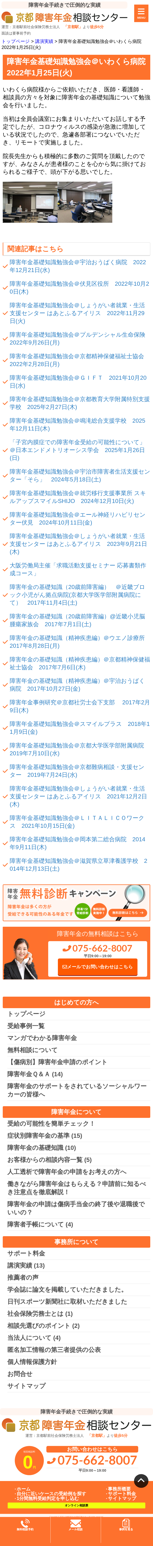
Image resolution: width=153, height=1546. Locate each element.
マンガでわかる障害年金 (42, 1038)
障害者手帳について (40, 1224)
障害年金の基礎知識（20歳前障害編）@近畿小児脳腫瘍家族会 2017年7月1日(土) (77, 620)
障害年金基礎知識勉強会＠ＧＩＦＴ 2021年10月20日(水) (78, 381)
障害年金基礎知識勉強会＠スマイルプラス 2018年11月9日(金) (80, 728)
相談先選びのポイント (43, 1325)
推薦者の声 (23, 1277)
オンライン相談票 (76, 1505)
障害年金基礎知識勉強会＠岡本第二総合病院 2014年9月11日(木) (77, 843)
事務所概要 (119, 1488)
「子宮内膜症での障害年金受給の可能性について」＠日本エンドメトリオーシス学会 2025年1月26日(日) (77, 450)
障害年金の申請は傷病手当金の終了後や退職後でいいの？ (76, 1208)
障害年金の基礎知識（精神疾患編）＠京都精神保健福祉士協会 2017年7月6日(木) (80, 663)
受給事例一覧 (26, 1026)
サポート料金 (26, 1253)
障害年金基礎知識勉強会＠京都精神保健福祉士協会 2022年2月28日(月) (80, 360)
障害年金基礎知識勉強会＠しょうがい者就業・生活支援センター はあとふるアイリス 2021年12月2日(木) (78, 796)
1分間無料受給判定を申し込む (48, 1498)
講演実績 (26, 1265)
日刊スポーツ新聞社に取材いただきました (67, 1301)
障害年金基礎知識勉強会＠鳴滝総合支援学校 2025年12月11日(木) (77, 424)
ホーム (24, 1488)
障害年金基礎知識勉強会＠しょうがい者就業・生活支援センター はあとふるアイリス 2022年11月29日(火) (77, 313)
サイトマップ (26, 1386)
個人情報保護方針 (32, 1362)
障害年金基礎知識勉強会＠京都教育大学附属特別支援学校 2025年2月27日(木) (80, 403)
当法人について (34, 1337)
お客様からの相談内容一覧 (49, 1159)
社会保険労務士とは (40, 1313)
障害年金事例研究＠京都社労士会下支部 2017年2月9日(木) (80, 706)
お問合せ (19, 1374)
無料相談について (32, 1050)
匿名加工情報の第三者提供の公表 (54, 1349)
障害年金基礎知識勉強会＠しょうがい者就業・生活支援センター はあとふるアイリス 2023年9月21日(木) (78, 544)
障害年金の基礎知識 (41, 1147)
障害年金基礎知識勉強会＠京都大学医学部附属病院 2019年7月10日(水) (80, 749)
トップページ (26, 1014)
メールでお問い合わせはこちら (97, 966)
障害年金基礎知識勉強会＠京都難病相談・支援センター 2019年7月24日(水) (77, 771)
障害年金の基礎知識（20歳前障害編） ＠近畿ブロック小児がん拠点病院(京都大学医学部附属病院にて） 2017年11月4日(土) (77, 595)
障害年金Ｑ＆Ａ (35, 1074)
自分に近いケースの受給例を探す (51, 1493)
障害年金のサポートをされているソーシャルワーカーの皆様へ (77, 1090)
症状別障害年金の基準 (44, 1135)
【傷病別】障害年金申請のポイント (57, 1062)
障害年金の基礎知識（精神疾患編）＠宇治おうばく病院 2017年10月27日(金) (77, 685)
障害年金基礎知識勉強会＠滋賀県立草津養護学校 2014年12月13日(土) (78, 865)
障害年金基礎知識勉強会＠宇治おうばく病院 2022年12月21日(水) (78, 266)
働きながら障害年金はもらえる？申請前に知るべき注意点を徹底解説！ (76, 1187)
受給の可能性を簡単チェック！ (51, 1123)
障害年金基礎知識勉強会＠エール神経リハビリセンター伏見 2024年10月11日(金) (78, 518)
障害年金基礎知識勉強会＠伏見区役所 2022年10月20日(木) (79, 287)
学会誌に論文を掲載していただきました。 (67, 1289)
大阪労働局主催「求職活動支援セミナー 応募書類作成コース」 (78, 569)
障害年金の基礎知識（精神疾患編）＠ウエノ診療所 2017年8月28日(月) (80, 642)
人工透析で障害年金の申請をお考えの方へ (67, 1171)
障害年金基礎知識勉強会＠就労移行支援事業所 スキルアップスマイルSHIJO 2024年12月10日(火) (78, 497)
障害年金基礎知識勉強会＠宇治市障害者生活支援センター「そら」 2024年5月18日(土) (80, 475)
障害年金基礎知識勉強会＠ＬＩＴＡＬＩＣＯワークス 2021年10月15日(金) (77, 822)
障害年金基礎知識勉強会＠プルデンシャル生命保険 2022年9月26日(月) (80, 338)
